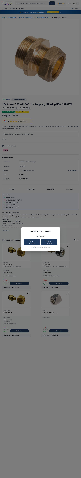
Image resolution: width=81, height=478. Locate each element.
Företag (32, 242)
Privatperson (49, 242)
